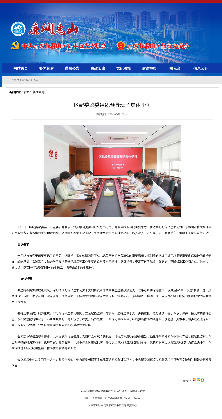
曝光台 (174, 68)
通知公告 (72, 68)
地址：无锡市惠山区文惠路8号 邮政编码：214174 (113, 398)
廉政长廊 (97, 68)
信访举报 (149, 68)
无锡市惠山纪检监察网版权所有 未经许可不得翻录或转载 (112, 391)
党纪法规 (123, 68)
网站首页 (20, 68)
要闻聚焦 (46, 68)
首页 (27, 92)
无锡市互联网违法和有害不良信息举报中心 (112, 405)
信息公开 (200, 68)
